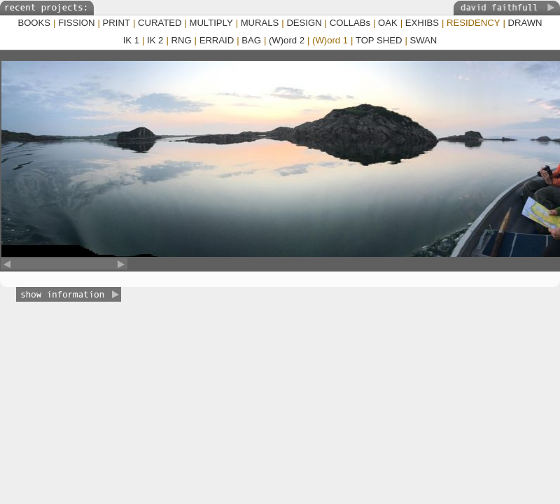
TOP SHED (379, 40)
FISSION (76, 23)
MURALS (260, 23)
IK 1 (131, 40)
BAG (251, 40)
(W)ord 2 (286, 40)
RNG (181, 40)
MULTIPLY (210, 23)
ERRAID (217, 40)
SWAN (423, 40)
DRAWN (525, 23)
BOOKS (34, 23)
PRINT (116, 23)
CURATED (159, 23)
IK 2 (155, 40)
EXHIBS (422, 23)
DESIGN (303, 23)
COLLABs (350, 23)
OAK (388, 23)
